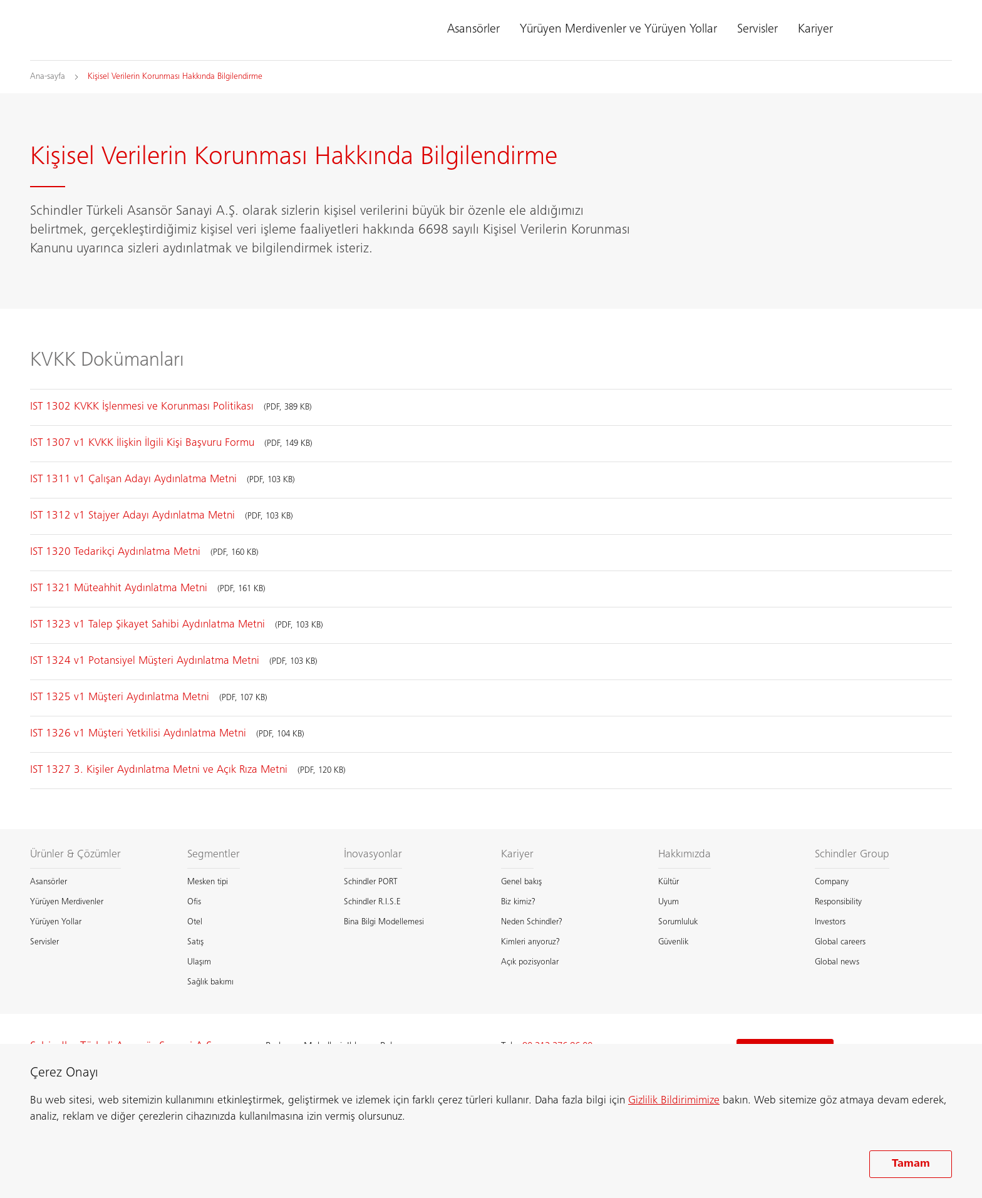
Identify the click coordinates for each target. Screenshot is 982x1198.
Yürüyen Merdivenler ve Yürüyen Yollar (618, 30)
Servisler (757, 30)
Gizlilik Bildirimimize (674, 1101)
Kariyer (815, 30)
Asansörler (473, 30)
